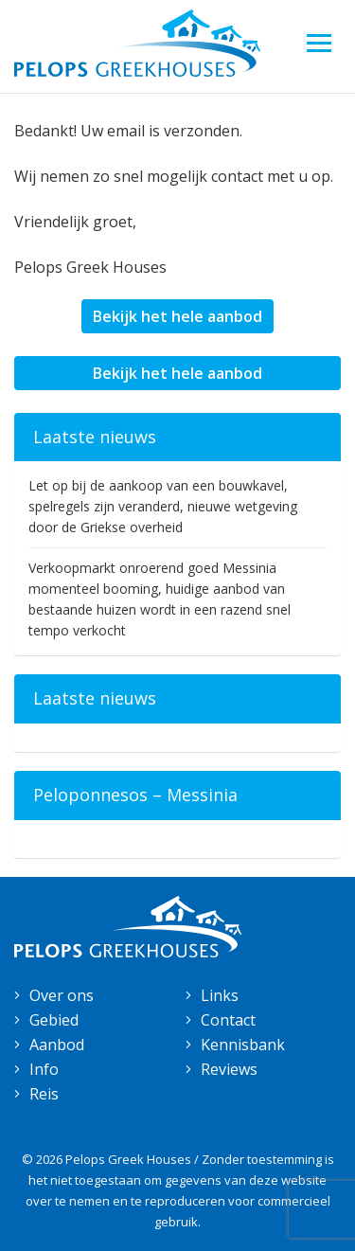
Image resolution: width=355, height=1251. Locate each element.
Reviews (229, 1069)
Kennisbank (243, 1044)
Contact (228, 1020)
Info (44, 1069)
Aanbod (56, 1044)
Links (220, 995)
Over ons (61, 995)
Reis (44, 1093)
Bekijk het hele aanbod (177, 316)
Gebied (54, 1020)
